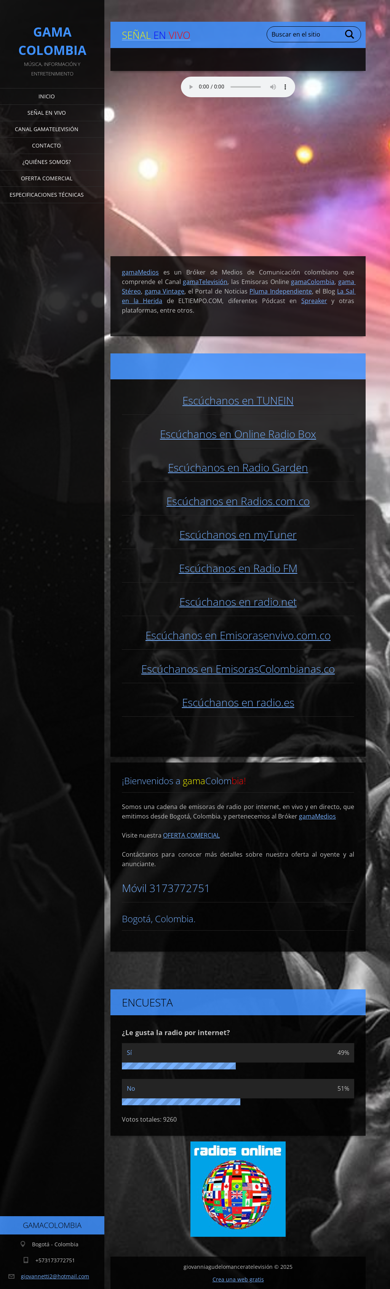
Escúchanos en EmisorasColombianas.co (238, 668)
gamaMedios (317, 816)
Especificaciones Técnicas (47, 194)
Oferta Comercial (46, 178)
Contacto (46, 145)
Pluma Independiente (280, 291)
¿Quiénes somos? (46, 161)
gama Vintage (165, 291)
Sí (129, 1052)
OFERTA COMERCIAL (191, 835)
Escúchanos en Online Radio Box (238, 433)
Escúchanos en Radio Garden (238, 467)
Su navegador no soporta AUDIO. (238, 86)
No (131, 1088)
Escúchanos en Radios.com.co (238, 500)
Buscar (350, 34)
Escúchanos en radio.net (238, 601)
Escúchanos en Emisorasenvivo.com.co (238, 635)
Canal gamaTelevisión (46, 129)
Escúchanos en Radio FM (238, 567)
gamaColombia (312, 281)
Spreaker (314, 300)
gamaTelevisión (205, 281)
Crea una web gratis (238, 1279)
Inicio (46, 96)
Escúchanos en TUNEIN (238, 400)
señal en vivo (46, 112)
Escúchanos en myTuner (238, 534)
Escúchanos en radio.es (238, 702)
